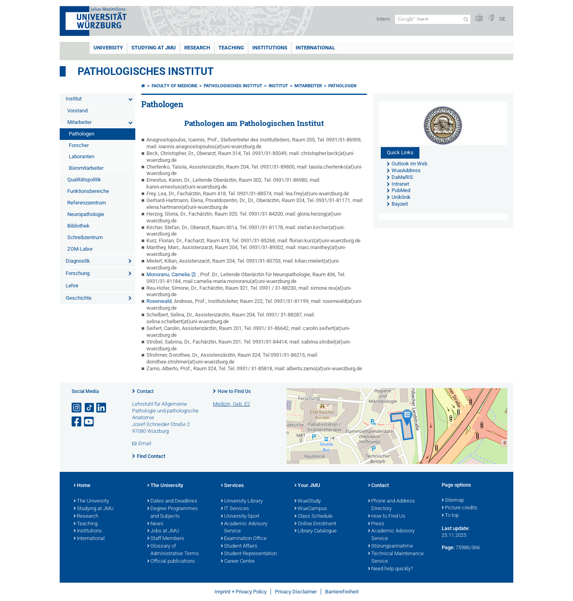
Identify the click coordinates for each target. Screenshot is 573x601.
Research (86, 516)
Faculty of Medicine (174, 85)
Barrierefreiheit (342, 592)
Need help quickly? (390, 569)
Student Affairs (239, 546)
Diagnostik (78, 261)
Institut (74, 99)
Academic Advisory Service (244, 527)
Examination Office (244, 538)
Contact (145, 391)
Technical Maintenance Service (396, 557)
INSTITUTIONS (269, 48)
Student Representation (249, 554)
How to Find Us (234, 391)
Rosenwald (159, 301)
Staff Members (165, 538)
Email (144, 443)
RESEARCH (197, 48)
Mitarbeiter (79, 122)
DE (502, 19)
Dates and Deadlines (172, 501)
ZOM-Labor (80, 249)
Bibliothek (78, 226)
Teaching (231, 48)
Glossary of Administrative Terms (173, 550)
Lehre (72, 286)
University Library (242, 501)
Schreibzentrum (85, 237)
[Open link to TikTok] (89, 408)
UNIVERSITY (108, 48)
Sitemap (453, 500)
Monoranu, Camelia (168, 274)
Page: (448, 547)
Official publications (171, 561)
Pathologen (81, 134)
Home (82, 485)
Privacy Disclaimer (296, 592)
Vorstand (77, 111)
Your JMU (307, 485)
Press (376, 524)
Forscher (79, 145)
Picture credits (459, 508)
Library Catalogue (315, 531)
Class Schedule (313, 516)
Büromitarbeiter (86, 168)
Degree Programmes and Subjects (172, 512)
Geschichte (79, 298)
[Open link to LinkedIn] (101, 408)
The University (91, 501)
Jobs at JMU (163, 531)
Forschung (78, 273)
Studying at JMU (94, 509)
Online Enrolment (315, 524)
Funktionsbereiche (88, 191)
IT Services (235, 509)
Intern (383, 19)
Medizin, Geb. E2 (231, 404)
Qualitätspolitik (84, 180)
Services (232, 485)
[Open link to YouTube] (89, 422)
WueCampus (310, 509)
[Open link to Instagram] (77, 408)
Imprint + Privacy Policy (240, 592)
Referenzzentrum (86, 203)
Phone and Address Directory (391, 505)
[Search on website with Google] (432, 19)
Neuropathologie (85, 214)
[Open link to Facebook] (77, 422)
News (155, 524)
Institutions (88, 531)
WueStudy (307, 501)
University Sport (240, 516)
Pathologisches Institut (146, 71)
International (315, 48)
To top (450, 515)
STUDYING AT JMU (153, 48)
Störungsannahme (390, 546)
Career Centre (238, 561)
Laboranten (81, 156)
